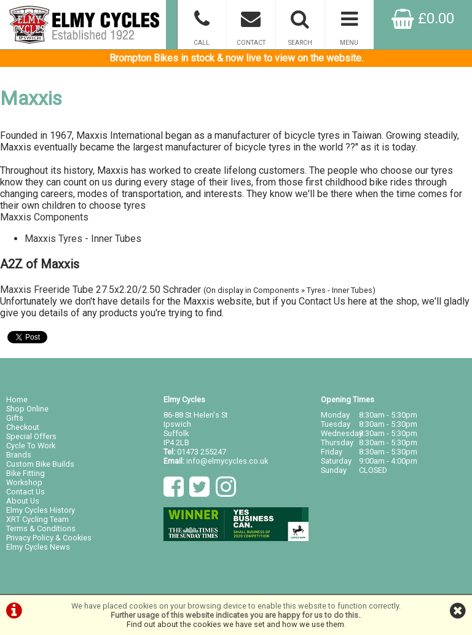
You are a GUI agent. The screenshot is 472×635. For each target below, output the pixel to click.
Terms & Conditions (41, 528)
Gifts (14, 418)
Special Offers (31, 436)
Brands (18, 454)
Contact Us (322, 301)
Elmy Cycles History (40, 510)
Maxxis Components (44, 217)
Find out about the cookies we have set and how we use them (235, 624)
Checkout (22, 427)
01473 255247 (201, 451)
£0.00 (422, 18)
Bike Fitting (25, 473)
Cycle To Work (30, 445)
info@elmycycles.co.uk (227, 461)
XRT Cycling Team (37, 519)
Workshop (24, 482)
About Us (22, 500)
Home (17, 399)
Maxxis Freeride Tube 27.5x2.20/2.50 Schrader (100, 289)
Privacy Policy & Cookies (49, 537)
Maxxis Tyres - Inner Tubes (83, 238)
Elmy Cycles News (38, 546)
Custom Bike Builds (40, 464)
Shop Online (27, 408)
